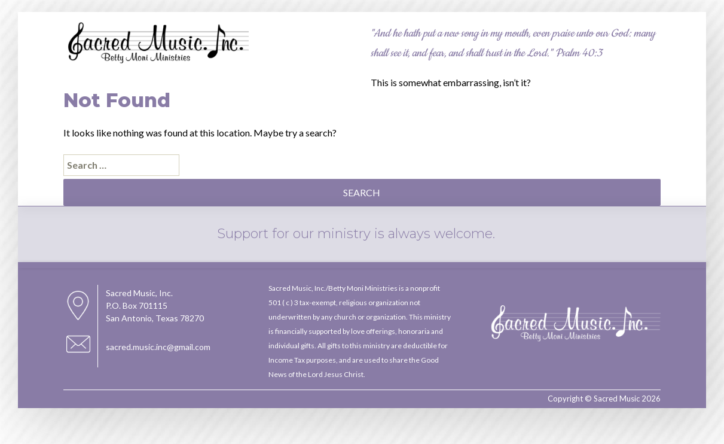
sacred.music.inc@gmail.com (158, 347)
